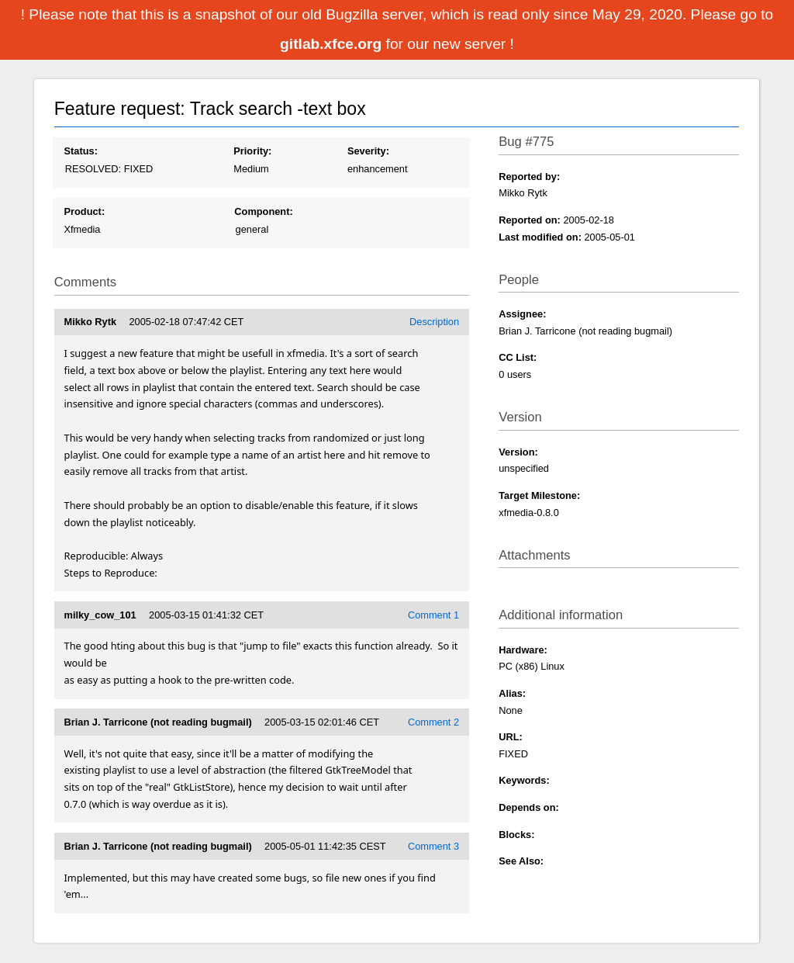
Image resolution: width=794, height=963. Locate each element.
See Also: (521, 861)
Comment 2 (433, 722)
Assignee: (522, 314)
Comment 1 (433, 615)
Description (434, 321)
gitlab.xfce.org (332, 44)
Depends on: (529, 807)
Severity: (368, 151)
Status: (81, 151)
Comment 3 (433, 846)
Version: (518, 452)
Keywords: (524, 780)
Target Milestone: (539, 495)
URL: (511, 737)
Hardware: (523, 650)
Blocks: (516, 834)
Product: (84, 211)
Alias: (512, 693)
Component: (263, 211)
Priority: (252, 151)
